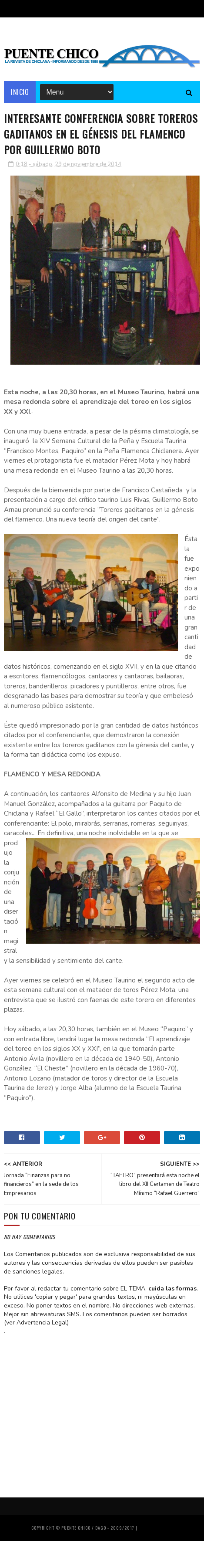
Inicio (20, 92)
